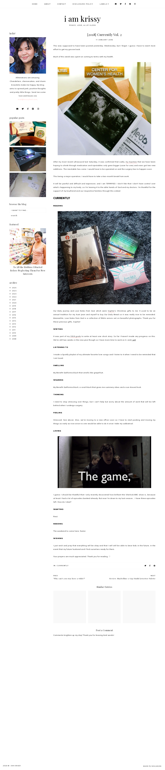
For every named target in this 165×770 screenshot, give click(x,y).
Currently (63, 566)
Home (35, 4)
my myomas (131, 162)
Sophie (111, 311)
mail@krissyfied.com (27, 99)
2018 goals (75, 336)
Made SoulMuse (152, 766)
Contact (61, 4)
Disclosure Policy (83, 4)
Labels (103, 4)
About (47, 4)
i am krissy (82, 19)
